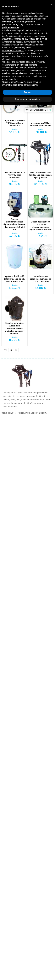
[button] (51, 4)
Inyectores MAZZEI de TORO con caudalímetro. (40, 124)
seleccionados (16, 33)
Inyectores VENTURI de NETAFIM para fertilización (14, 175)
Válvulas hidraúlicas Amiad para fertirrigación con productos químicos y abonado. (14, 328)
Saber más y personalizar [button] (27, 99)
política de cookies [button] (10, 27)
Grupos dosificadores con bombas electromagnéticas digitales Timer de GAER (40, 225)
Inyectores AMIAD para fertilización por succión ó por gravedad (40, 175)
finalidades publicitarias (13, 50)
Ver (5, 350)
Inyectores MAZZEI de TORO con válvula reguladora (14, 123)
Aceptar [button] (27, 92)
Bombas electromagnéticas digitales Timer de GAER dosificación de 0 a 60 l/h (15, 224)
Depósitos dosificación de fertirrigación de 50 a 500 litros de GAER (15, 279)
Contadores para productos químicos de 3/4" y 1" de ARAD (40, 279)
